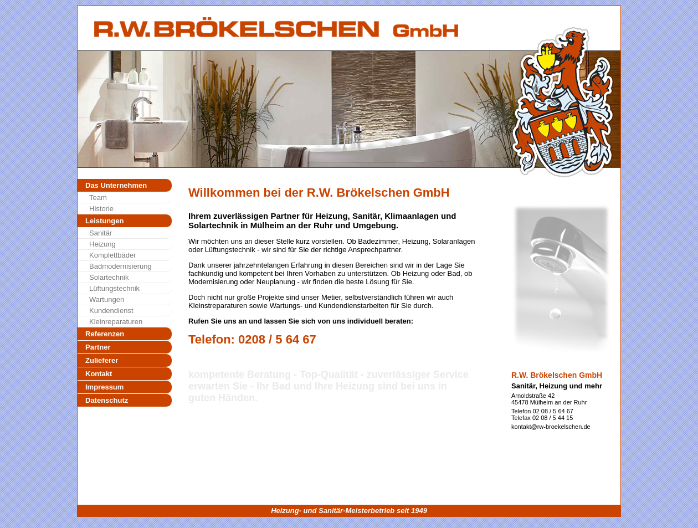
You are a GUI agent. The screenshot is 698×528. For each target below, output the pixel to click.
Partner (98, 347)
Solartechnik (109, 277)
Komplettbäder (112, 255)
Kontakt (98, 374)
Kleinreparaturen (115, 321)
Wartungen (106, 299)
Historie (101, 208)
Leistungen (104, 221)
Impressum (104, 387)
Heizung (102, 244)
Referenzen (104, 334)
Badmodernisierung (120, 266)
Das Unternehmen (116, 185)
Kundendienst (111, 310)
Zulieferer (101, 360)
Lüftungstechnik (114, 288)
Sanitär (100, 233)
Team (98, 197)
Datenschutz (106, 400)
